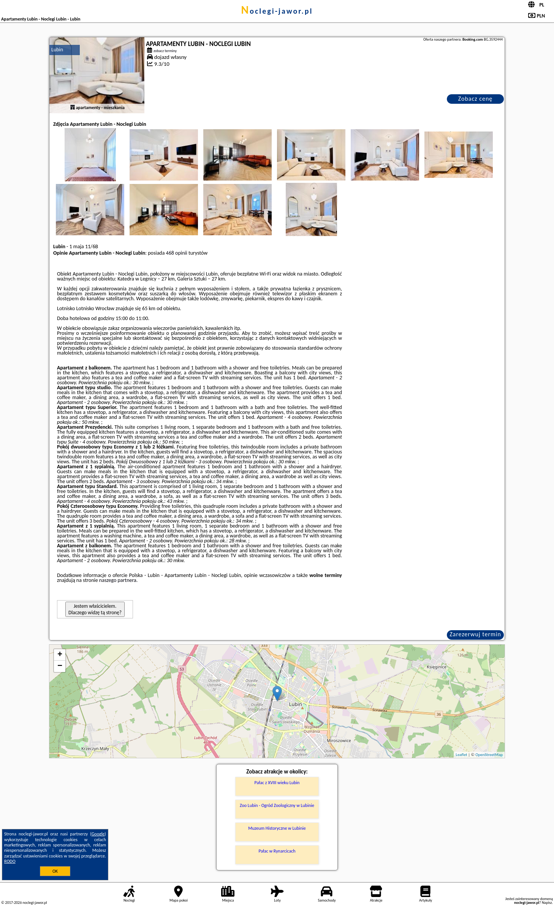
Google (98, 834)
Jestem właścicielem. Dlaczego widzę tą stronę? (95, 609)
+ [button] (59, 655)
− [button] (59, 666)
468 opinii (176, 253)
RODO (10, 861)
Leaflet (461, 754)
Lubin (57, 49)
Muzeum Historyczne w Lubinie (277, 828)
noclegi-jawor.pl (277, 11)
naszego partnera (117, 580)
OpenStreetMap (489, 754)
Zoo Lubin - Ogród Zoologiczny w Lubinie (277, 805)
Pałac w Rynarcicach (276, 851)
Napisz (547, 902)
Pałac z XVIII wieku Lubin (277, 782)
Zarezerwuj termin (475, 634)
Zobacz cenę (475, 98)
